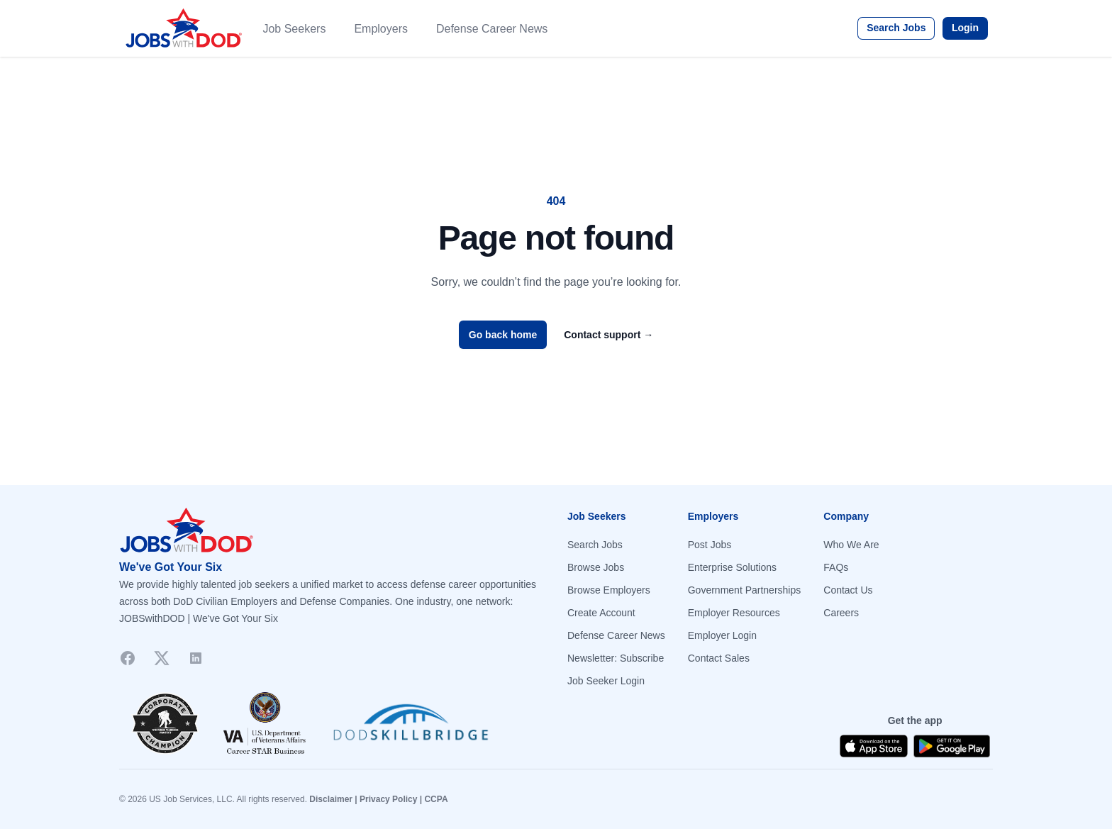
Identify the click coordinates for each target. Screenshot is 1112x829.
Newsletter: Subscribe (615, 658)
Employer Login (722, 635)
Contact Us (847, 590)
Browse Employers (608, 590)
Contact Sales (719, 658)
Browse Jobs (595, 567)
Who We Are (851, 544)
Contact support (608, 334)
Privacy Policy (388, 799)
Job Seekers (294, 29)
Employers (381, 29)
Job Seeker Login (606, 680)
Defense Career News (491, 29)
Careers (841, 612)
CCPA (435, 799)
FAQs (835, 567)
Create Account (601, 612)
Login (965, 27)
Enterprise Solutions (732, 567)
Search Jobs (896, 27)
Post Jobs (709, 544)
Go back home (503, 334)
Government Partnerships (744, 590)
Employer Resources (734, 612)
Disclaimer (330, 799)
